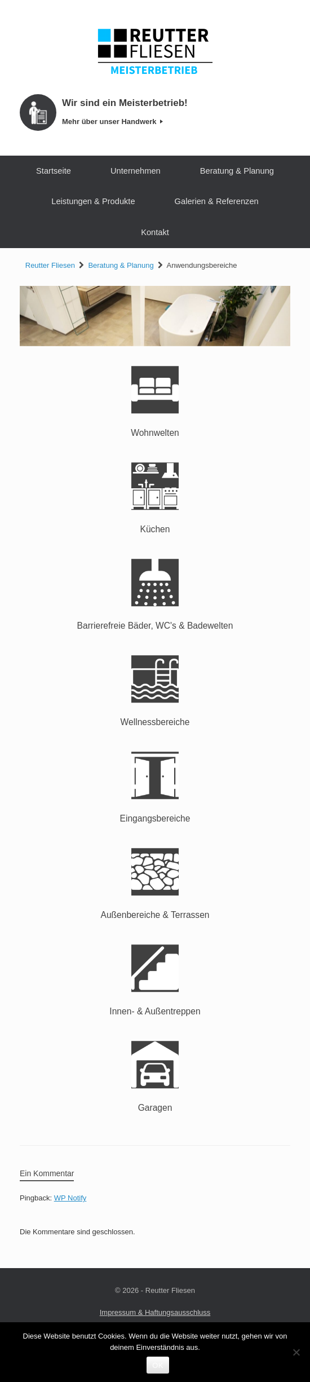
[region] (155, 316)
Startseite (53, 170)
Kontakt (155, 232)
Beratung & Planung (237, 170)
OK (157, 1365)
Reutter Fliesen (50, 265)
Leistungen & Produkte (93, 201)
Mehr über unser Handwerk (112, 121)
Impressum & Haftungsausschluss (155, 1312)
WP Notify (70, 1198)
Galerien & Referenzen (217, 201)
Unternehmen (135, 170)
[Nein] (296, 1352)
